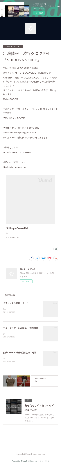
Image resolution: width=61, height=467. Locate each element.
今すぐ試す (39, 13)
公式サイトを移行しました (16, 303)
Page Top (30, 442)
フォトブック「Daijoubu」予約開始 (20, 328)
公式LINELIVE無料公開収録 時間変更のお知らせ (27, 353)
